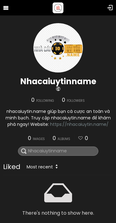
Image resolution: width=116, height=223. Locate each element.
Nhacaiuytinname (58, 81)
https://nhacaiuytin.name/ (79, 124)
